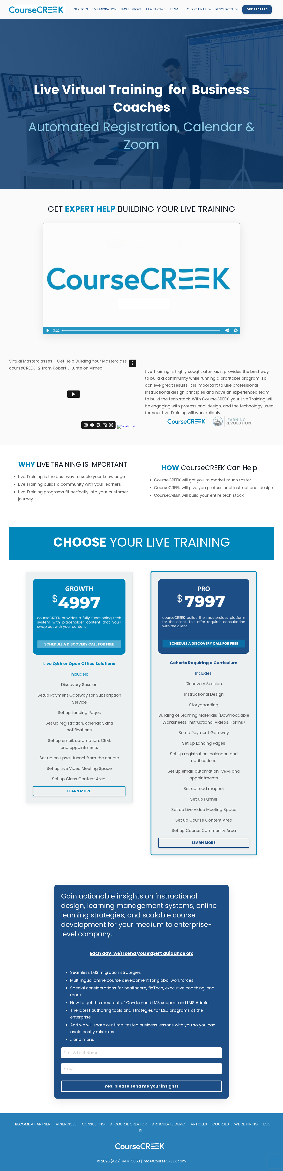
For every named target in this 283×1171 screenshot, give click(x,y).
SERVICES (81, 9)
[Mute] (226, 330)
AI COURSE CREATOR (128, 1124)
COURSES (220, 1124)
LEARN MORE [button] (79, 791)
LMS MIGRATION (104, 9)
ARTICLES (199, 1124)
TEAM (174, 9)
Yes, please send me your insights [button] (141, 1086)
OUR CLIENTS (199, 9)
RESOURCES (227, 9)
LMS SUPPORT (131, 9)
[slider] (141, 330)
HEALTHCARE (155, 9)
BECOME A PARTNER (32, 1124)
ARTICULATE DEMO (168, 1124)
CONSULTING (93, 1124)
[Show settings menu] (235, 330)
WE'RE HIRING (246, 1124)
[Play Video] (47, 330)
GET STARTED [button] (257, 9)
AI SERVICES (66, 1124)
